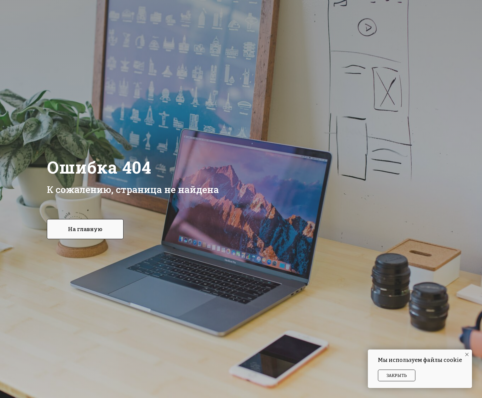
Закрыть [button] (396, 375)
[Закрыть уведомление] (467, 354)
